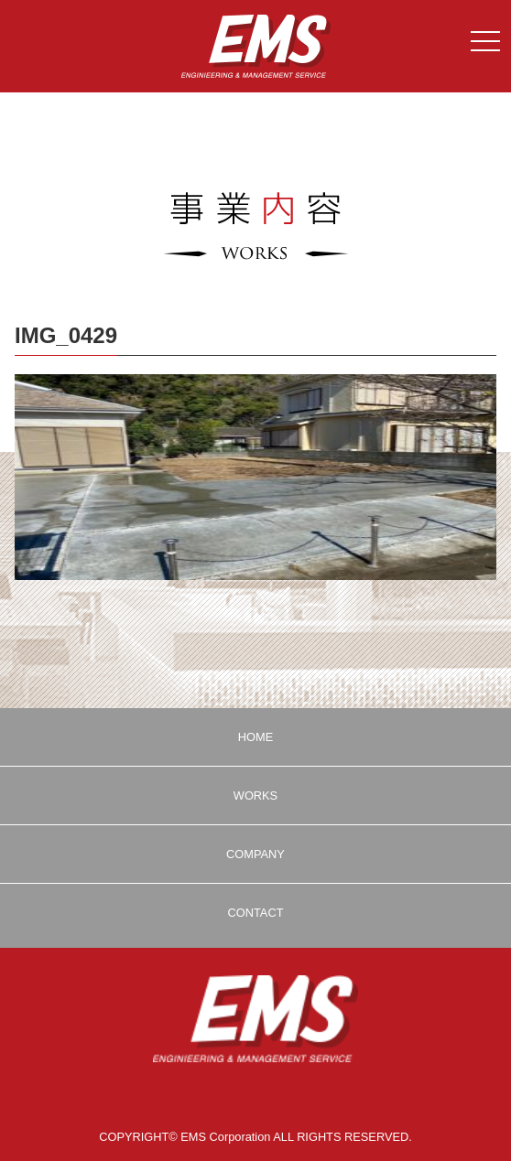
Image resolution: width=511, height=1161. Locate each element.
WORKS (255, 795)
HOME (255, 737)
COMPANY (255, 854)
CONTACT (256, 912)
